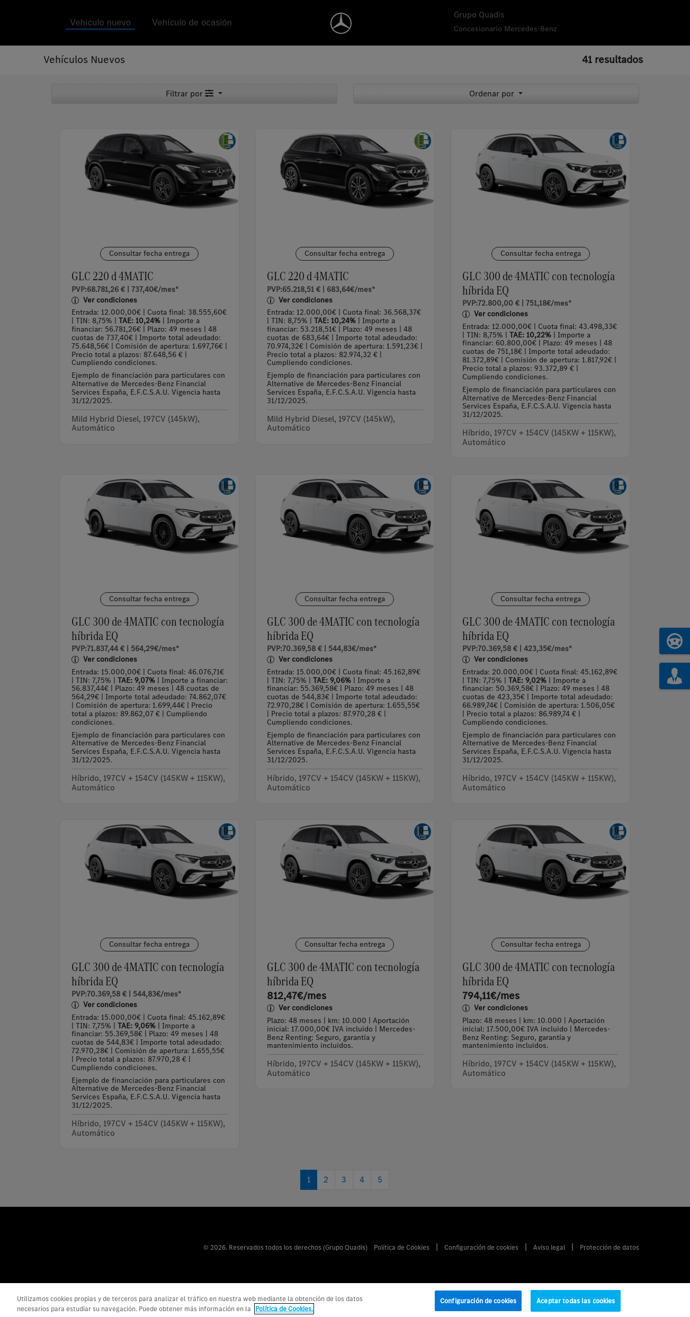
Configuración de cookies (478, 1306)
